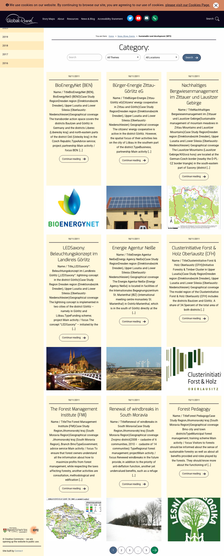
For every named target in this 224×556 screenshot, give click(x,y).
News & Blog (88, 18)
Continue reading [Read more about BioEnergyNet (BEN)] (71, 159)
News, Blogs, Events (126, 36)
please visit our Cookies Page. (187, 5)
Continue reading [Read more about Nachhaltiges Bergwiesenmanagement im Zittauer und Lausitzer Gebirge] (191, 176)
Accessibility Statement (110, 18)
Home (111, 36)
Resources (72, 18)
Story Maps (48, 18)
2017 (5, 54)
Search (189, 57)
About (61, 18)
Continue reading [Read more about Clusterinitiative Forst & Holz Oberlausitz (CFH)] (191, 318)
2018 (5, 45)
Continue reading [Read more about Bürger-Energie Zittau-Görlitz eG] (131, 160)
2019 (5, 36)
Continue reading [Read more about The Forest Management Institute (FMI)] (71, 488)
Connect (19, 551)
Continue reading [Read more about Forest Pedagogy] (191, 473)
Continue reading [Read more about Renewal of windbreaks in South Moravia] (131, 484)
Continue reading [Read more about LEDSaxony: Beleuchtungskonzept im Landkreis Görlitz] (71, 337)
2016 (5, 63)
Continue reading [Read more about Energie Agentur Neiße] (131, 321)
